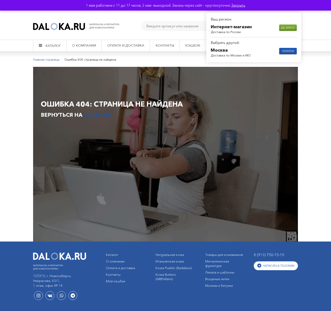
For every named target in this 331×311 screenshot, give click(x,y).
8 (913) (269, 254)
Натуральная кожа (170, 255)
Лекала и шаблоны (219, 272)
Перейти (288, 51)
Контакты (165, 45)
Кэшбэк (192, 45)
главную (98, 115)
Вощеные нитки (217, 279)
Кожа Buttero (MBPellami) (166, 276)
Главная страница (46, 60)
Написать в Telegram (275, 266)
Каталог (53, 45)
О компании (84, 45)
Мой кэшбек (115, 281)
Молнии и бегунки (219, 285)
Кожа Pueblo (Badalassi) (174, 268)
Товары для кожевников (224, 255)
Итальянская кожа (170, 261)
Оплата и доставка (125, 45)
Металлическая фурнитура (217, 263)
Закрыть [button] (238, 5)
